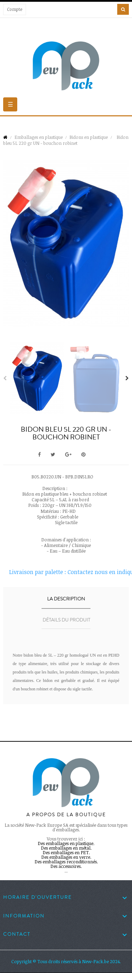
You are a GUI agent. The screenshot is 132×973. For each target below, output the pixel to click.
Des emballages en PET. (66, 852)
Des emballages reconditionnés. (66, 861)
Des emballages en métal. (66, 848)
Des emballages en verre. (66, 857)
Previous (4, 378)
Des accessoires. (66, 866)
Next (127, 378)
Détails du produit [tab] (66, 620)
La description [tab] (66, 599)
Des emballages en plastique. (66, 843)
